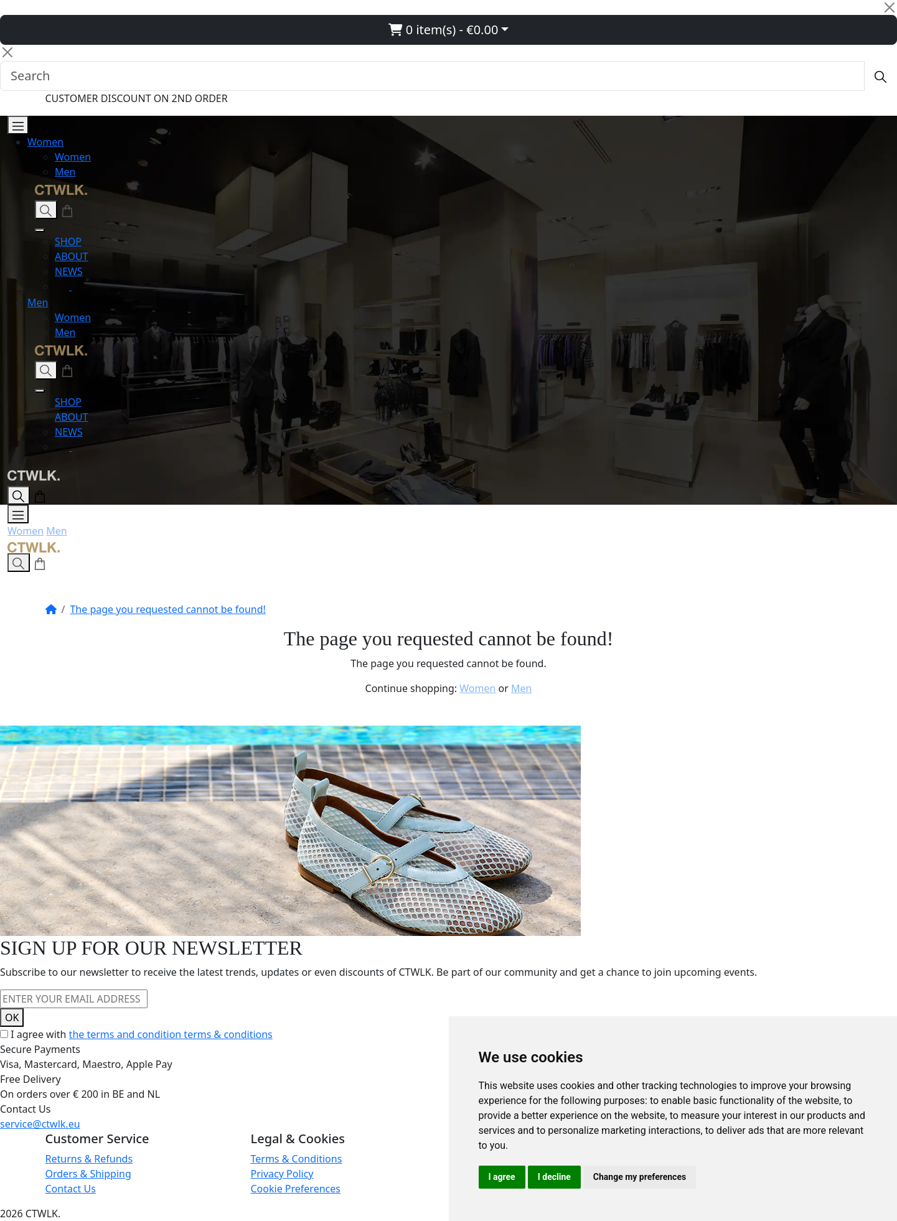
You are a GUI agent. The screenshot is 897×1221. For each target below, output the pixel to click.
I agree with (142, 1034)
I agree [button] (502, 1177)
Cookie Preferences (295, 1188)
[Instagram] (63, 286)
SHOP (68, 241)
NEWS (69, 271)
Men (65, 172)
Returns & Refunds (89, 1159)
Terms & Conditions (296, 1159)
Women (45, 142)
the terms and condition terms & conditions (171, 1034)
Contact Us (70, 1188)
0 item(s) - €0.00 (443, 29)
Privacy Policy (282, 1174)
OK (12, 1017)
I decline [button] (554, 1177)
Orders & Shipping (88, 1174)
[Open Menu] (18, 125)
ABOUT (71, 256)
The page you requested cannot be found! (167, 609)
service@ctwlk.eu (40, 1124)
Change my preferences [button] (639, 1177)
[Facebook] (79, 286)
